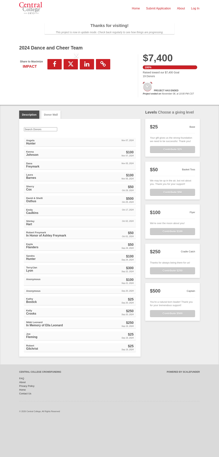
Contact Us (25, 430)
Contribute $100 (172, 268)
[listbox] (76, 86)
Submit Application (158, 8)
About (181, 8)
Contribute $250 (172, 307)
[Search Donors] (40, 166)
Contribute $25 (172, 185)
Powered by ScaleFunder (183, 408)
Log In (195, 8)
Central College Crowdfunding (40, 408)
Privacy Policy (26, 422)
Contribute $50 (172, 228)
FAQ (21, 415)
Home (136, 8)
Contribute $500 (172, 350)
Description (29, 151)
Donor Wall (51, 151)
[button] (27, 86)
